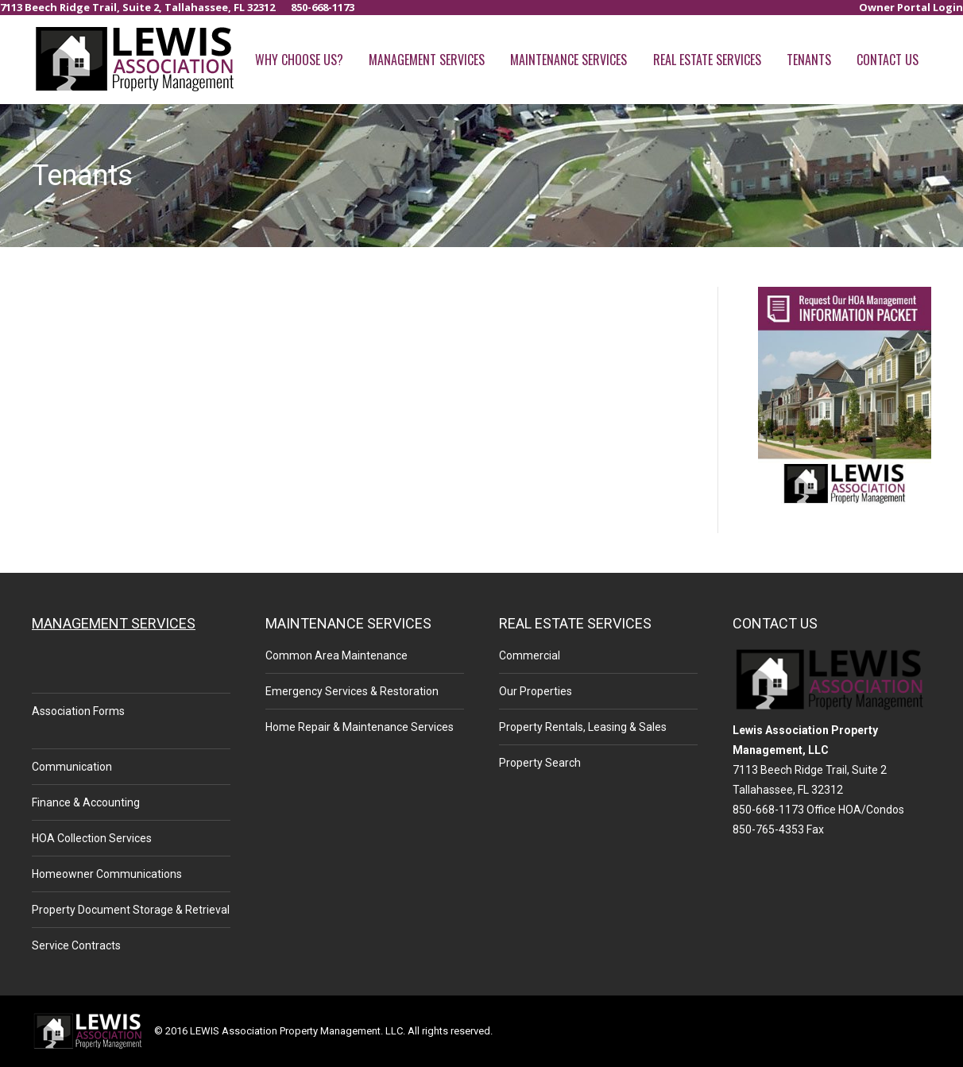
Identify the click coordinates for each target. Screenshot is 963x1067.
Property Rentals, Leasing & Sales (583, 727)
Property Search (540, 762)
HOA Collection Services (92, 838)
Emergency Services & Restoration (352, 691)
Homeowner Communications (107, 874)
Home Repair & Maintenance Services (359, 727)
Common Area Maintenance (336, 655)
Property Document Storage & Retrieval (131, 909)
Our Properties (535, 691)
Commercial (529, 655)
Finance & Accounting (86, 802)
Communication (72, 766)
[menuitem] (911, 7)
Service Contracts (76, 945)
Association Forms (78, 711)
